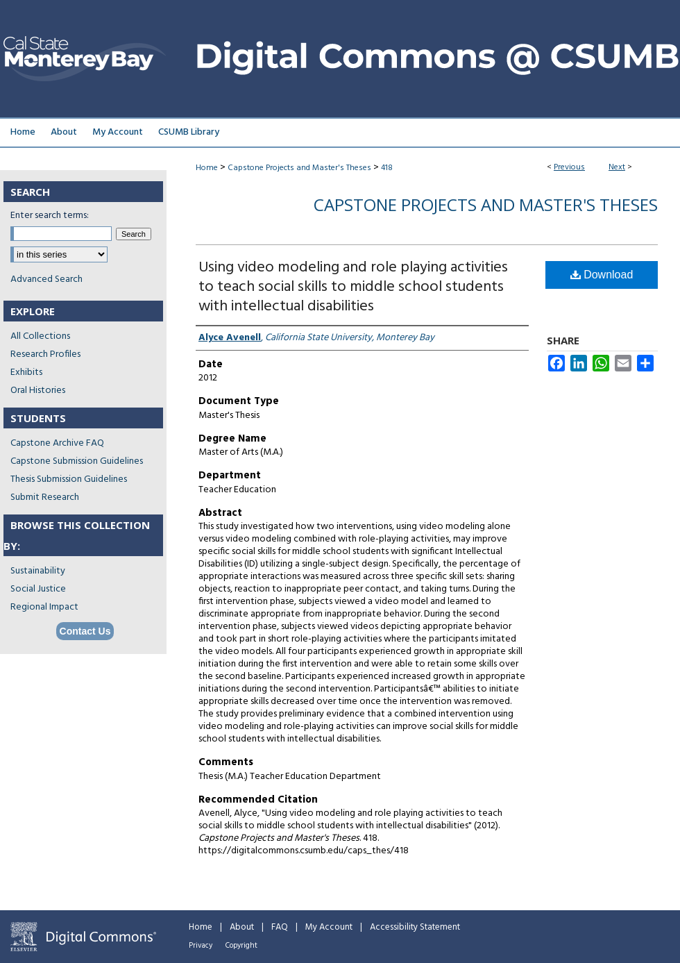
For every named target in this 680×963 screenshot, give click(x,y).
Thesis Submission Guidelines (68, 479)
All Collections (40, 336)
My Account (328, 927)
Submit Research (44, 497)
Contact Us (85, 631)
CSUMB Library (188, 132)
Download (602, 274)
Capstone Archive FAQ (57, 443)
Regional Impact (44, 607)
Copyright (241, 945)
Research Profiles (45, 354)
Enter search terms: (49, 216)
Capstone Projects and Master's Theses (299, 168)
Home (207, 168)
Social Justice (38, 589)
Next (617, 167)
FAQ (279, 927)
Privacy (200, 945)
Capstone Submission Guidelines (76, 461)
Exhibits (26, 372)
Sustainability (37, 571)
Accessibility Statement (415, 927)
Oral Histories (37, 391)
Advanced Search (46, 279)
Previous (569, 167)
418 (387, 168)
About (242, 927)
